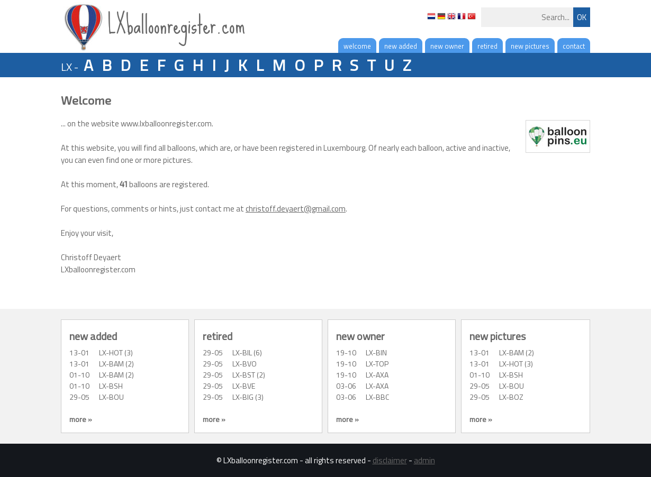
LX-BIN (376, 352)
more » (80, 419)
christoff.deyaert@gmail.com (296, 209)
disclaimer (390, 460)
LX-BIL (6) (247, 352)
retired (487, 46)
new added (400, 46)
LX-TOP (377, 363)
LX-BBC (377, 396)
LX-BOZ (511, 396)
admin (424, 460)
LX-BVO (244, 363)
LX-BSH (111, 385)
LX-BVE (243, 385)
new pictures (530, 46)
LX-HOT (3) (116, 352)
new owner (447, 46)
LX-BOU (111, 396)
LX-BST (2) (248, 374)
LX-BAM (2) (116, 363)
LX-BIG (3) (248, 396)
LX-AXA (377, 374)
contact (574, 46)
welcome (357, 46)
